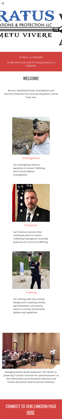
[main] (31, 61)
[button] (3, 3)
